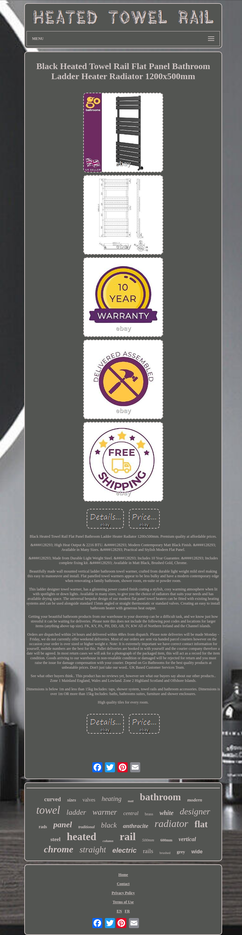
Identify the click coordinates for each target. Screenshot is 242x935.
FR (127, 911)
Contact (123, 884)
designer (195, 811)
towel (48, 810)
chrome (58, 849)
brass (149, 814)
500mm (148, 840)
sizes (71, 799)
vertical (187, 839)
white (166, 812)
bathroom (160, 796)
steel (55, 839)
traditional (86, 827)
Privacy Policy (123, 893)
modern (194, 799)
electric (124, 850)
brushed (164, 853)
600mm (166, 840)
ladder (76, 812)
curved (52, 799)
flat (201, 824)
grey (181, 852)
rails (148, 851)
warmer (104, 812)
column (108, 841)
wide (197, 851)
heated (81, 836)
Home (123, 874)
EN (119, 911)
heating (112, 798)
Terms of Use (123, 902)
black (109, 825)
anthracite (135, 826)
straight (92, 849)
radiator (171, 823)
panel (62, 824)
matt (131, 801)
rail (128, 836)
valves (89, 799)
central (130, 813)
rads (43, 826)
